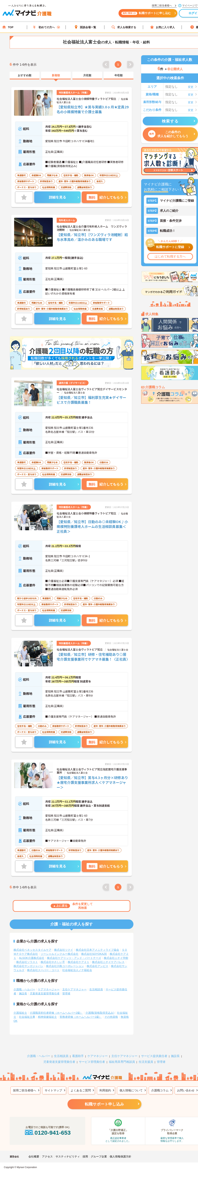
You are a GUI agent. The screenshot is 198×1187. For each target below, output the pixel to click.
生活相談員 (96, 986)
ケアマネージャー (49, 986)
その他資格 (111, 1014)
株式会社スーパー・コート (43, 967)
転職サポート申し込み (104, 1101)
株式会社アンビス (97, 963)
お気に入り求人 (162, 27)
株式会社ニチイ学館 (116, 955)
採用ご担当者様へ (24, 1087)
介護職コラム (160, 1087)
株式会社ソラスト (27, 959)
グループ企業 (99, 1154)
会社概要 (33, 1154)
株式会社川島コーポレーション (65, 963)
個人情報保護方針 (120, 1154)
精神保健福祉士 (47, 1014)
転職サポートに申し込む (149, 15)
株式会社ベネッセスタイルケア (32, 947)
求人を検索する (123, 27)
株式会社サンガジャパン (28, 963)
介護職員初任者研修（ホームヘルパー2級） (56, 1010)
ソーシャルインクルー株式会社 (60, 951)
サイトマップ (53, 1087)
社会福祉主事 (27, 1014)
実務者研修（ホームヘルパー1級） (81, 1014)
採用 (85, 1154)
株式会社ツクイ (63, 947)
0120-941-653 (47, 1130)
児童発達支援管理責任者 (45, 990)
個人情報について (131, 1087)
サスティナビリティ (67, 1154)
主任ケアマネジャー (74, 986)
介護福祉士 (20, 1010)
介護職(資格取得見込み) (99, 1010)
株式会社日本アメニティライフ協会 (97, 947)
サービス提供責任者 (154, 1053)
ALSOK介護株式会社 (31, 955)
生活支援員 (146, 1059)
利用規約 (105, 1087)
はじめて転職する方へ (170, 256)
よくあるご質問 (81, 1087)
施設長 (23, 990)
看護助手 (78, 1053)
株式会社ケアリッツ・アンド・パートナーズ (74, 955)
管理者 (66, 990)
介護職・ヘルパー (24, 986)
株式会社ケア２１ (78, 959)
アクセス (47, 1154)
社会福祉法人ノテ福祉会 (77, 967)
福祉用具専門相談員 (122, 1059)
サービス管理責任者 (92, 1059)
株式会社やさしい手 (53, 959)
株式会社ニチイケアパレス (108, 959)
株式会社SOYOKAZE (94, 951)
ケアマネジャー (97, 1053)
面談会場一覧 (85, 27)
